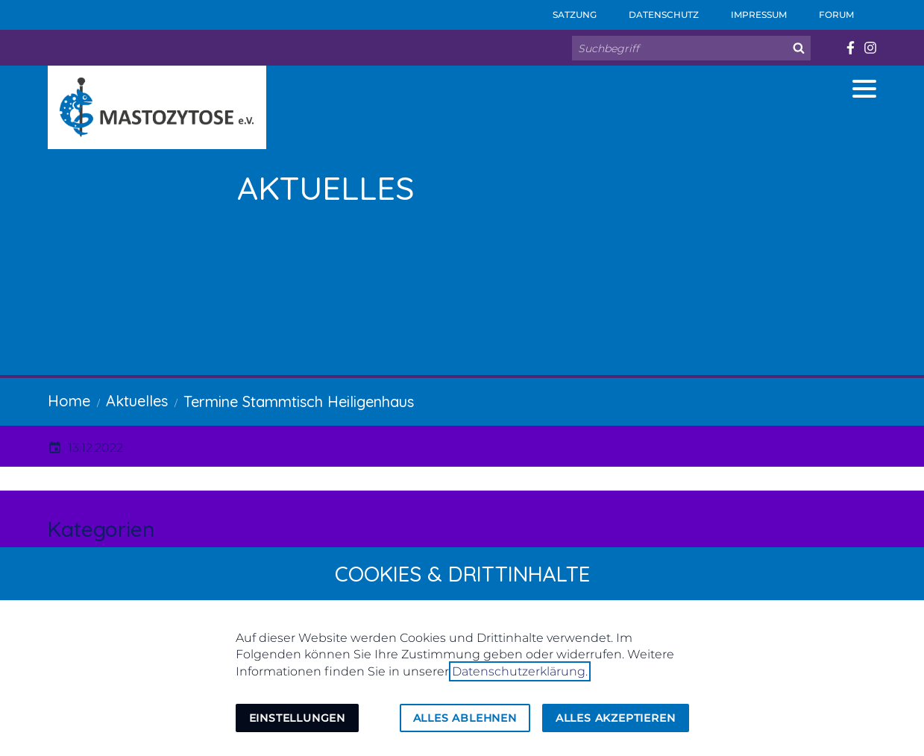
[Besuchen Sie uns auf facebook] (849, 48)
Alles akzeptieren (616, 718)
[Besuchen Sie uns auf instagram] (870, 48)
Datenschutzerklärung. (520, 671)
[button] (864, 89)
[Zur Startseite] (157, 107)
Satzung (564, 10)
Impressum (749, 10)
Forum (826, 10)
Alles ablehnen (465, 718)
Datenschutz (654, 10)
